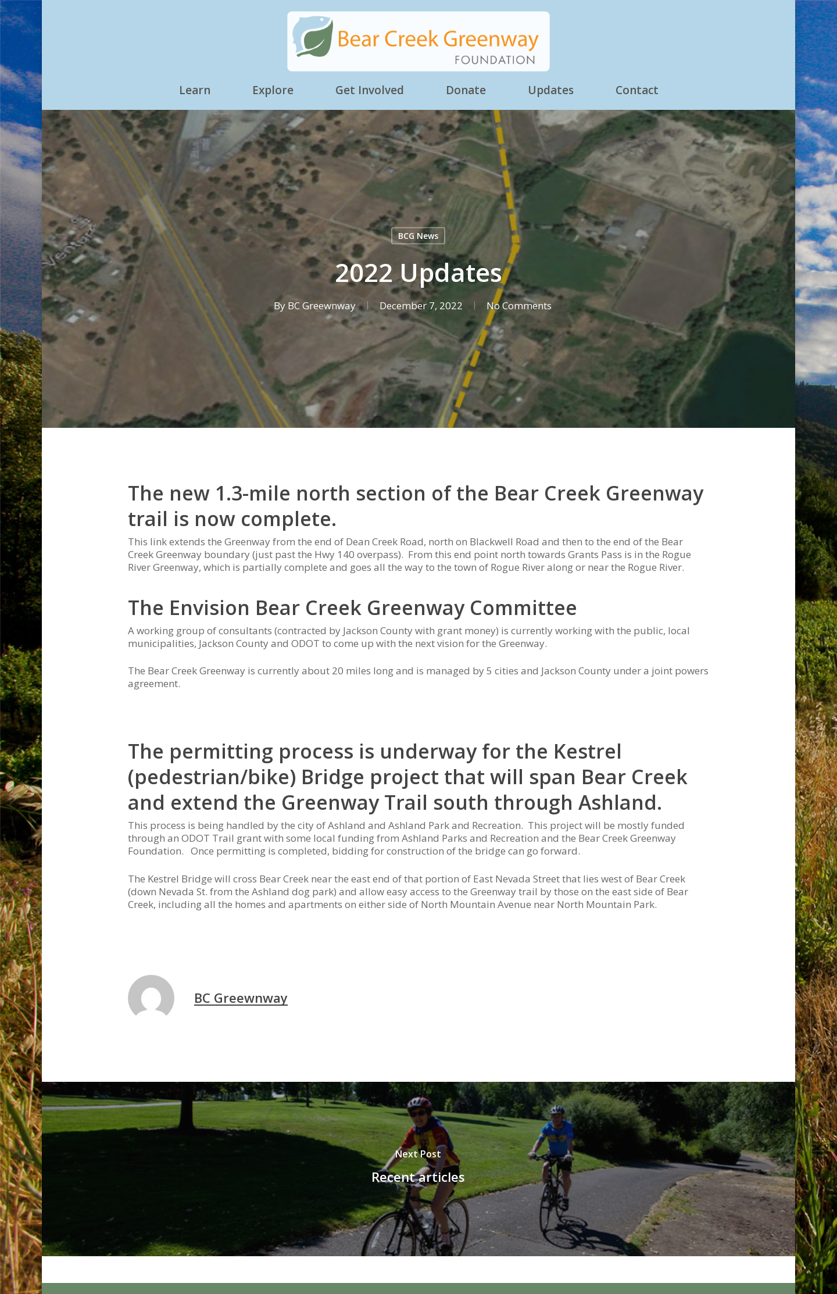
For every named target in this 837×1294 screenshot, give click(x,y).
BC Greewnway (322, 305)
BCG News (418, 235)
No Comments (519, 305)
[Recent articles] (418, 1169)
